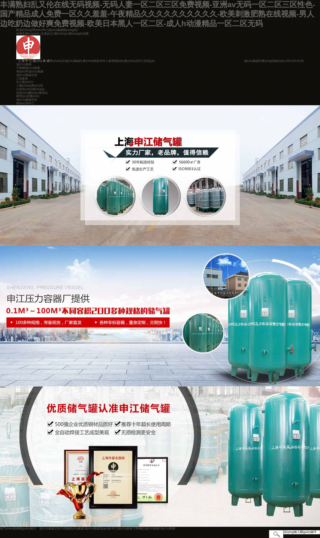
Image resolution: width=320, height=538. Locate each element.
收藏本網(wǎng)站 (27, 33)
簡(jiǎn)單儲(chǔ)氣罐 (29, 71)
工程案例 (22, 78)
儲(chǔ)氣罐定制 (26, 75)
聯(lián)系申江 (25, 103)
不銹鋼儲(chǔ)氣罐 (28, 68)
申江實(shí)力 (25, 82)
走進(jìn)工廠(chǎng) (54, 33)
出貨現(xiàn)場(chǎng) (30, 89)
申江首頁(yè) (146, 61)
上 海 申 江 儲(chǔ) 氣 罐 (33, 61)
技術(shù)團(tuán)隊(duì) (32, 92)
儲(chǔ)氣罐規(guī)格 (98, 528)
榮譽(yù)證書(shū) (27, 96)
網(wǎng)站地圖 (79, 33)
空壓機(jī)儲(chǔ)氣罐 (146, 528)
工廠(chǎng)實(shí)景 (29, 85)
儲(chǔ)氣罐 (23, 64)
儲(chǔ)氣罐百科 (26, 99)
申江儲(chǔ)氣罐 (122, 528)
